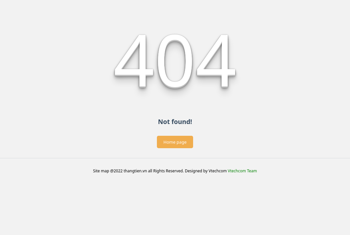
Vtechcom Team (242, 171)
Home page (175, 142)
